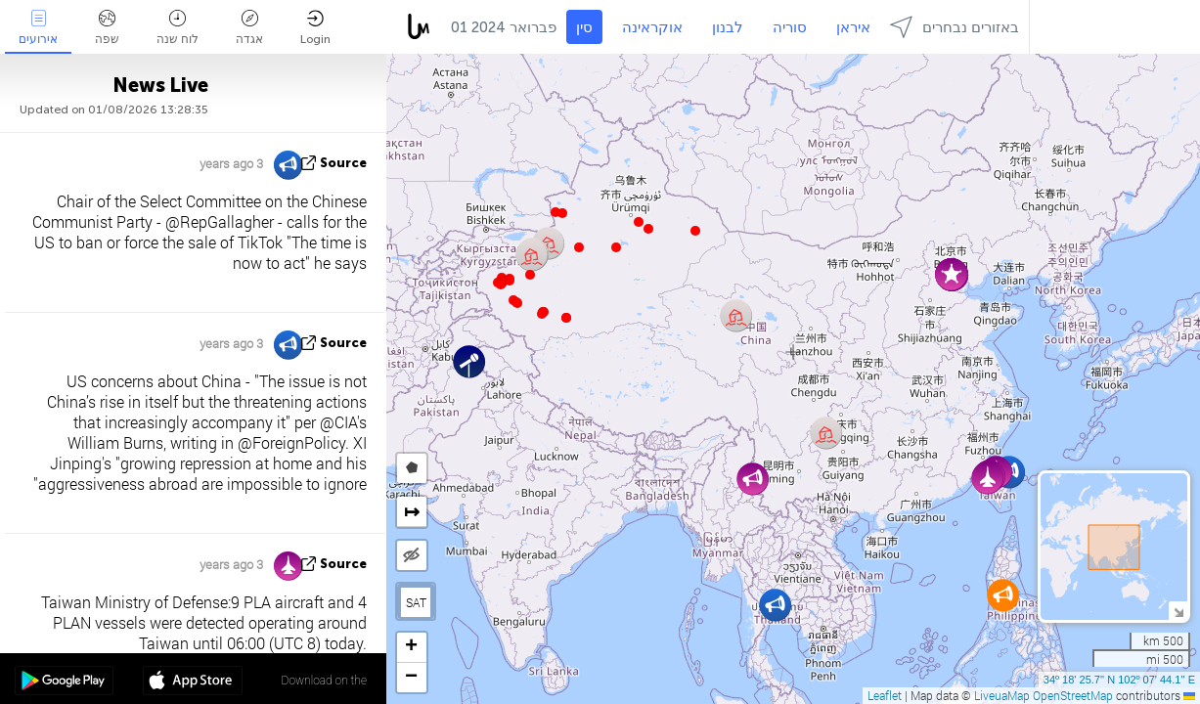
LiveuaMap (1002, 695)
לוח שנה (177, 28)
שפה (107, 28)
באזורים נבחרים (954, 27)
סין (584, 27)
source (343, 162)
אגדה (249, 28)
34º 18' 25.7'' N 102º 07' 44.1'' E (1119, 679)
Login (315, 28)
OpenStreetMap (1073, 695)
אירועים (38, 28)
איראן (853, 27)
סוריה (790, 27)
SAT (416, 602)
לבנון (727, 27)
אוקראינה (652, 27)
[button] (542, 314)
